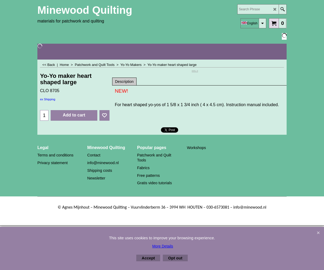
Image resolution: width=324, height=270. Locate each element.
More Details (162, 246)
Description (124, 81)
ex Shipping (47, 99)
